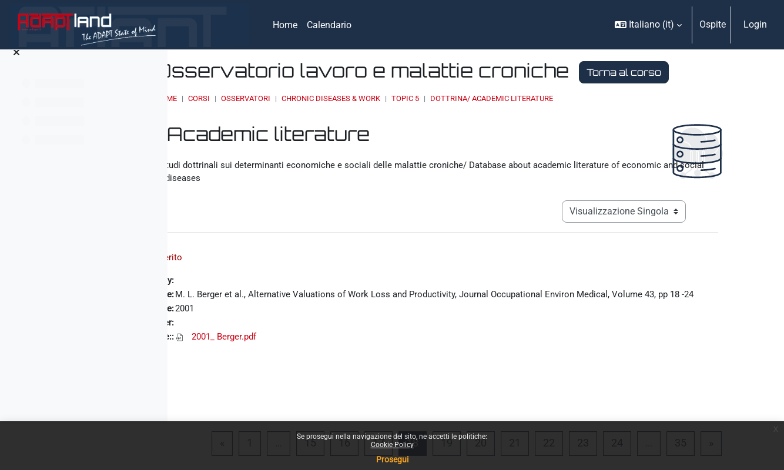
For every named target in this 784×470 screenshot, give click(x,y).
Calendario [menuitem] (329, 25)
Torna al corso (335, 94)
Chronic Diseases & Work (460, 120)
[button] (648, 24)
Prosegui (392, 459)
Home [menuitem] (285, 25)
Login (755, 24)
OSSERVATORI (375, 120)
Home (296, 120)
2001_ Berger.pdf (333, 382)
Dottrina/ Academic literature (621, 120)
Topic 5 (535, 120)
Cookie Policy (392, 445)
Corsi (329, 120)
